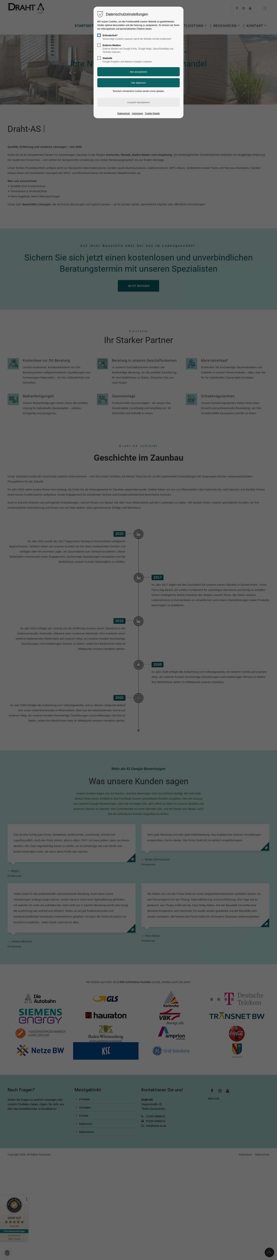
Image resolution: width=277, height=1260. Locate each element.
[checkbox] (99, 35)
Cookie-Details (152, 113)
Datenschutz (123, 113)
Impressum (137, 113)
